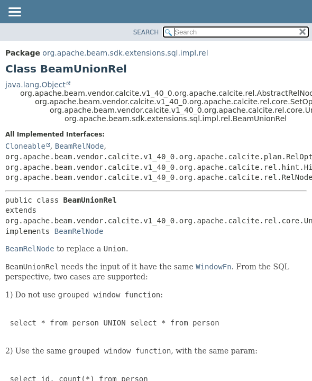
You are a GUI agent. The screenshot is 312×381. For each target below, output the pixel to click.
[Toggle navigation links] (14, 12)
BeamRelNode (79, 146)
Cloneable (25, 146)
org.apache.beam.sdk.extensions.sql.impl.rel (125, 53)
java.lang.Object (35, 84)
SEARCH (146, 32)
